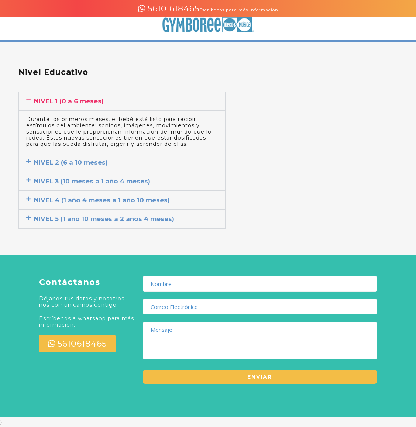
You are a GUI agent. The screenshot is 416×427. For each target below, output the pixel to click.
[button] (122, 101)
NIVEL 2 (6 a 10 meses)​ (71, 162)
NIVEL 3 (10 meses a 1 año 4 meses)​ (92, 181)
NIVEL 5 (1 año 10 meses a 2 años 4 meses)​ (104, 219)
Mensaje (260, 340)
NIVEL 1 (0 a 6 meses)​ (69, 101)
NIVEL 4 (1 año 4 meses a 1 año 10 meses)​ (102, 200)
